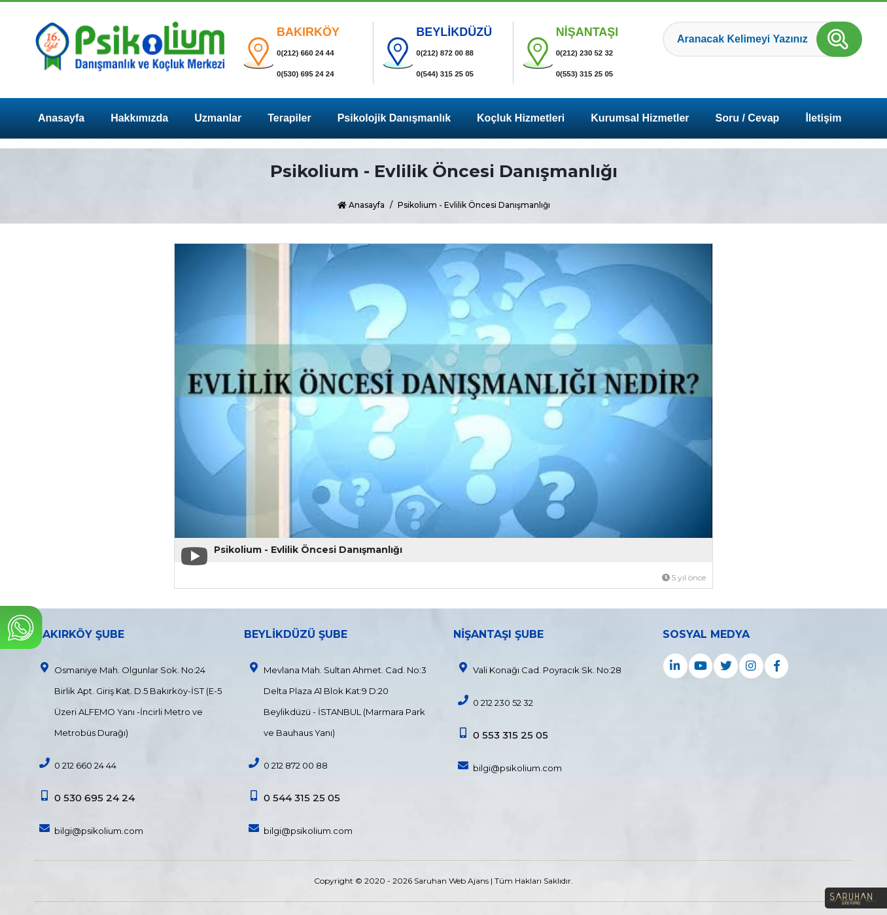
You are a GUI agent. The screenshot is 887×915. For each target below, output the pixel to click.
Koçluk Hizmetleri (521, 118)
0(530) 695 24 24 (317, 73)
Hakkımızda (139, 118)
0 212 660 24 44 (75, 764)
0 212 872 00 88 (286, 764)
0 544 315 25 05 (292, 797)
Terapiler (289, 118)
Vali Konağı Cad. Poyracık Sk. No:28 (537, 668)
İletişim (823, 118)
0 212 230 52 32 (493, 701)
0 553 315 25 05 (500, 734)
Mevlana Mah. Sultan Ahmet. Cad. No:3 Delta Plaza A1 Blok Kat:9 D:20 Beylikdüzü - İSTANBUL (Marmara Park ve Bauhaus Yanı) (335, 700)
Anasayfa (61, 118)
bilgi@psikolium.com (89, 829)
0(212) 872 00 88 (456, 52)
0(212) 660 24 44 (317, 52)
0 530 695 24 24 (85, 797)
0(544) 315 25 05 (456, 73)
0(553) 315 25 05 (596, 73)
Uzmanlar (217, 118)
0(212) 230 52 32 (596, 52)
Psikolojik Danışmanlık (394, 118)
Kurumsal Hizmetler (640, 118)
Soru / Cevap (748, 118)
